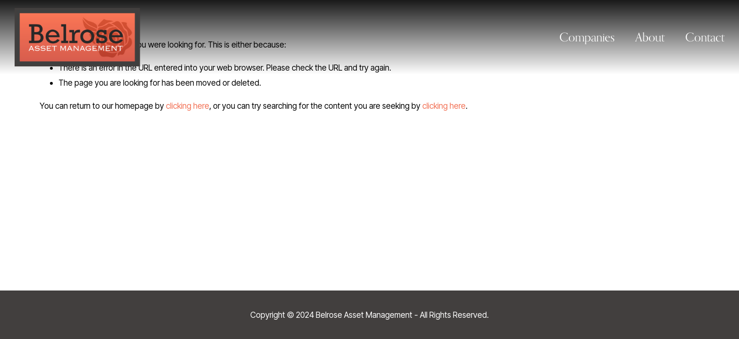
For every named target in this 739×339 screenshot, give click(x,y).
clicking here (187, 106)
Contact (704, 37)
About (650, 37)
